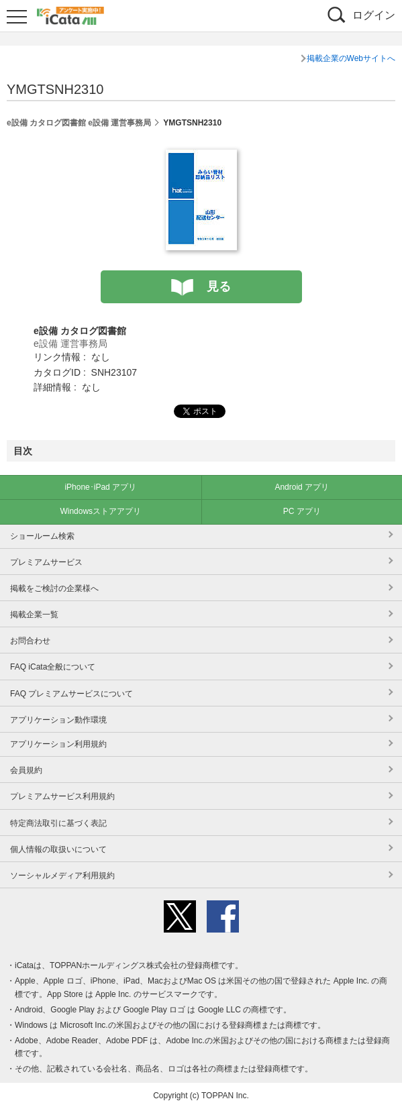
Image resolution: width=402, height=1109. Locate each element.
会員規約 (26, 770)
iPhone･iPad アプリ (100, 487)
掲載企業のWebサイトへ (351, 58)
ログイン (373, 15)
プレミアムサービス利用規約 (62, 796)
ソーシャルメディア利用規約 (62, 875)
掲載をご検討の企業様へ (54, 588)
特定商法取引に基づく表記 (58, 823)
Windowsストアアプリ (100, 511)
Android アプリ (301, 487)
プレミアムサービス (46, 562)
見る (219, 286)
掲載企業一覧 (34, 614)
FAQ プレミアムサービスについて (71, 693)
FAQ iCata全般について (52, 667)
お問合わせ (30, 640)
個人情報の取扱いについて (58, 849)
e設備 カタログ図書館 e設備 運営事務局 (79, 122)
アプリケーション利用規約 (58, 744)
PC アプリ (302, 511)
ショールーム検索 (42, 536)
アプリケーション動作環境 (58, 720)
